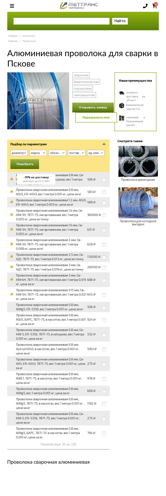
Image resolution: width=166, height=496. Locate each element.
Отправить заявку (93, 107)
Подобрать (25, 164)
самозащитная (84, 95)
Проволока (29, 41)
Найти (120, 20)
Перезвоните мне (96, 117)
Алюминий (29, 35)
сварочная (81, 75)
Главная (12, 35)
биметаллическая (86, 82)
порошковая (82, 88)
